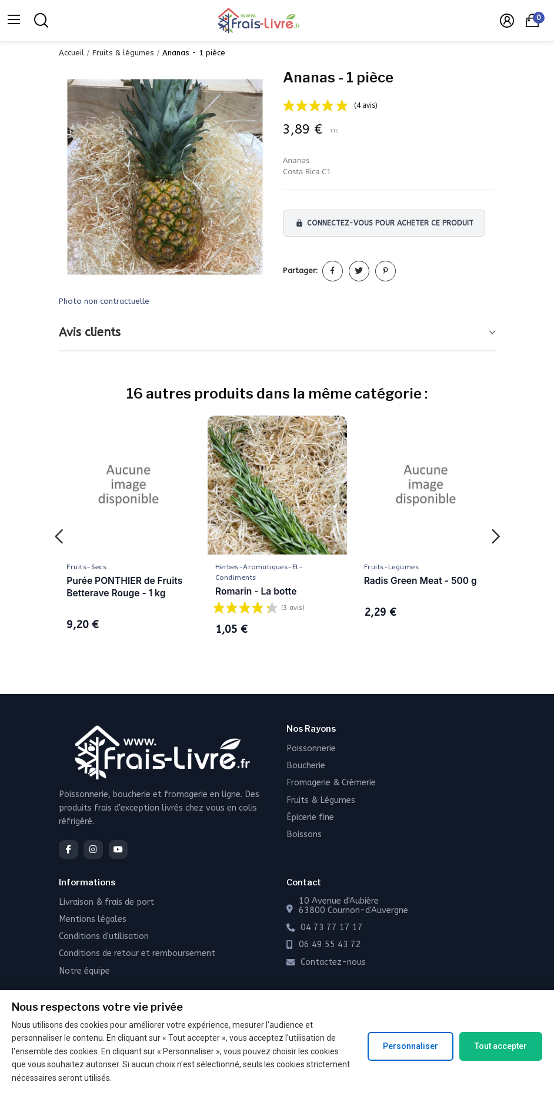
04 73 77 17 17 (332, 927)
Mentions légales (92, 919)
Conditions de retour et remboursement (137, 953)
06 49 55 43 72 (330, 945)
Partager (332, 271)
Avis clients (90, 332)
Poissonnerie (311, 748)
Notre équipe (84, 971)
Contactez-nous (333, 962)
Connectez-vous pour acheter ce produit (384, 223)
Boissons (304, 834)
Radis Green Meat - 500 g (420, 580)
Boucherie (305, 766)
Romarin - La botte (255, 591)
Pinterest (385, 271)
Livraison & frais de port (106, 902)
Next (495, 537)
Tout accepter (501, 1046)
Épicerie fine (310, 817)
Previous (58, 537)
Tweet (359, 271)
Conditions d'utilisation (104, 936)
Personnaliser (410, 1046)
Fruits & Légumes (320, 800)
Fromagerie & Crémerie (331, 783)
